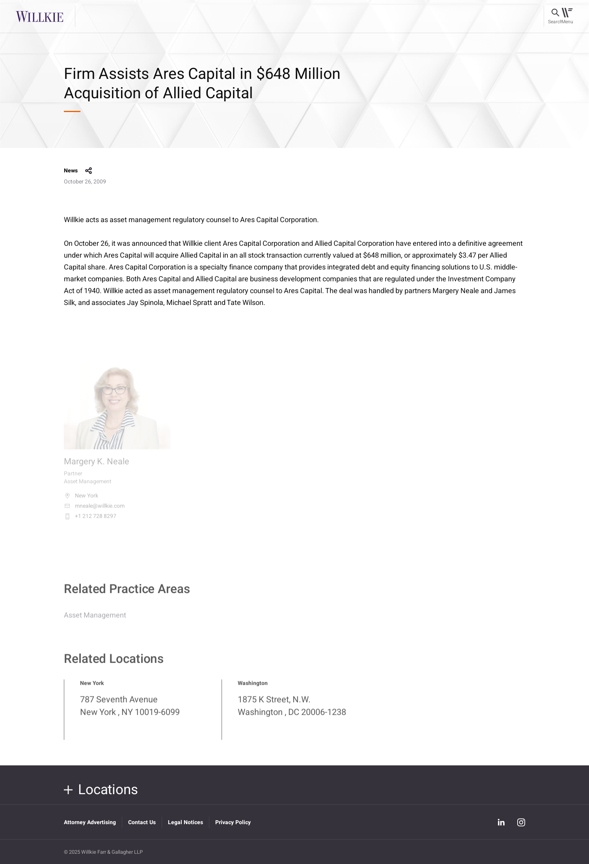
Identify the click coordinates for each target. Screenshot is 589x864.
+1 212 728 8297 (90, 520)
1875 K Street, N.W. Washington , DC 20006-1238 (292, 709)
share (88, 170)
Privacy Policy (233, 822)
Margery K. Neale (96, 466)
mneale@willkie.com (94, 510)
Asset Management (95, 619)
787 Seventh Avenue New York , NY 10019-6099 (130, 709)
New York (81, 500)
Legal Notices (185, 822)
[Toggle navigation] (567, 16)
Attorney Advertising (90, 822)
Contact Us (142, 822)
